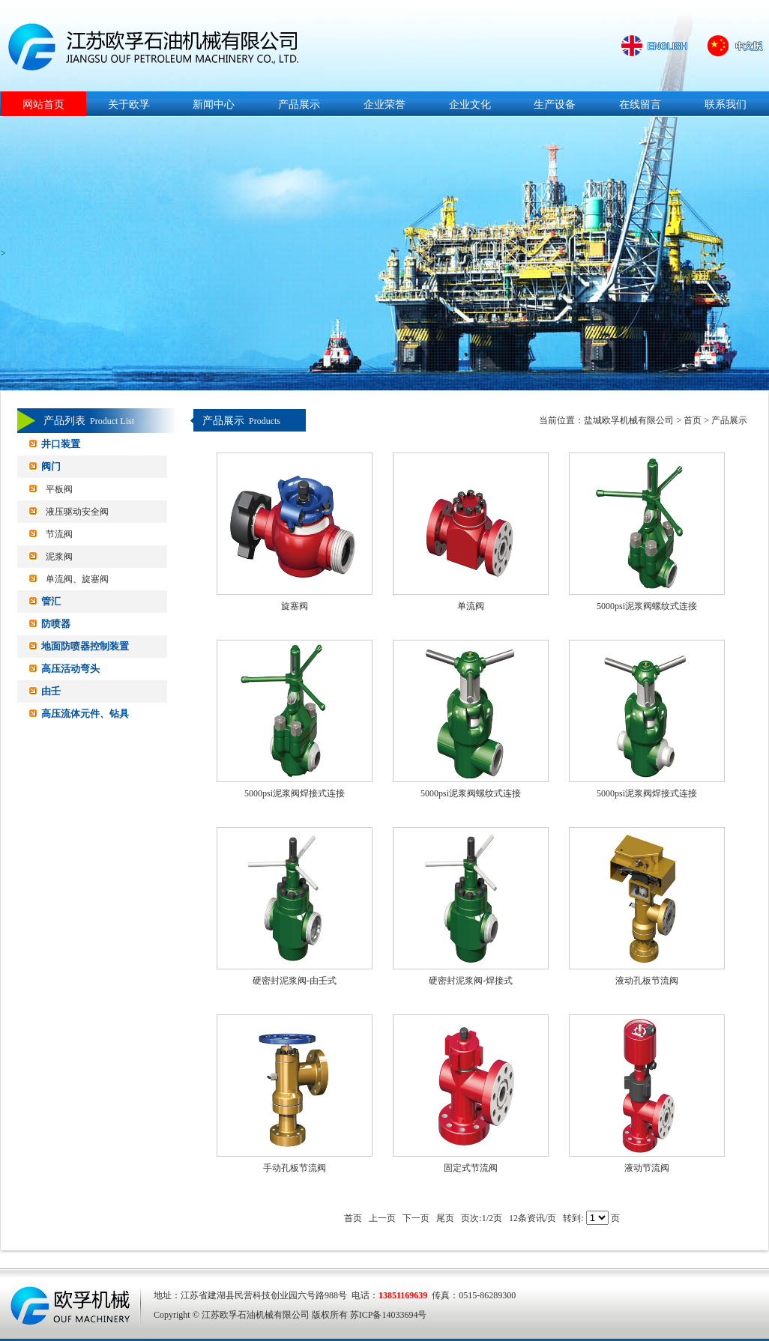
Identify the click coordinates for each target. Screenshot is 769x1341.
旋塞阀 (294, 606)
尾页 (445, 1218)
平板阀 (59, 489)
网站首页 (43, 104)
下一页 (415, 1218)
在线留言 (640, 104)
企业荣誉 (384, 104)
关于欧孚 (129, 104)
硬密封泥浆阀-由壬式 (295, 980)
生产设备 (555, 104)
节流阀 (59, 534)
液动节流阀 (646, 1168)
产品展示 (299, 104)
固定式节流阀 (471, 1168)
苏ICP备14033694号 (388, 1315)
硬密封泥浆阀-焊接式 (471, 980)
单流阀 (470, 606)
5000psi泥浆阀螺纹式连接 (647, 606)
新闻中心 (214, 104)
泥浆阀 (59, 556)
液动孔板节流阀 (646, 980)
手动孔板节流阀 (294, 1168)
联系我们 (726, 104)
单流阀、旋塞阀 (77, 579)
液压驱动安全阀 (77, 511)
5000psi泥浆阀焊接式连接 (294, 793)
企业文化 (470, 104)
